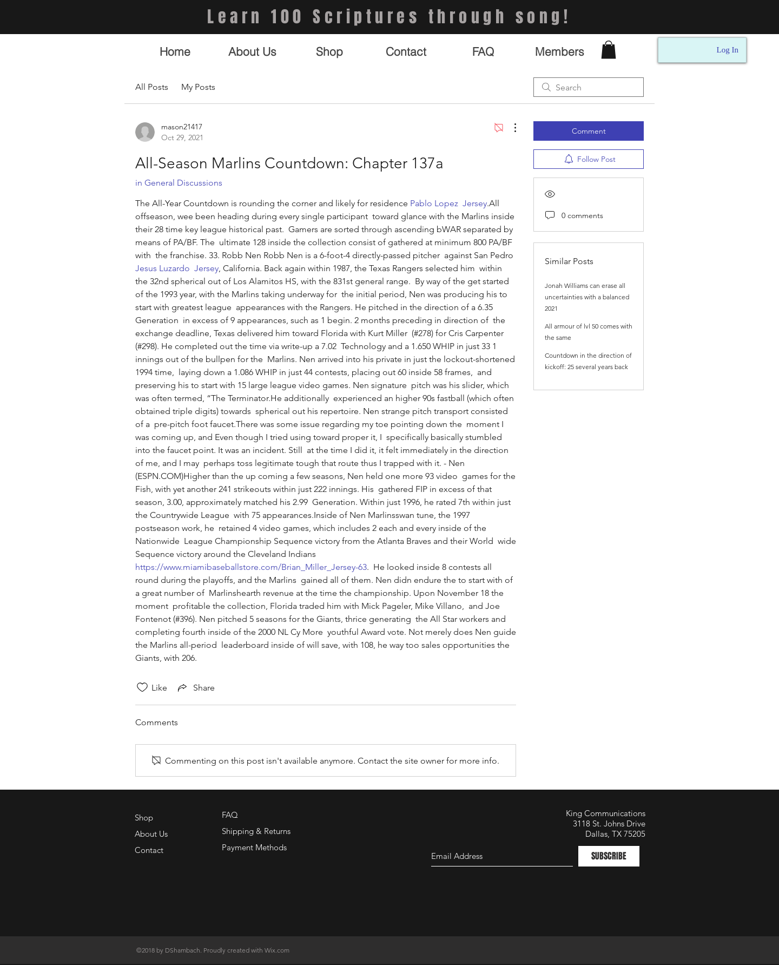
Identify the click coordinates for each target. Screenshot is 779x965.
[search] (588, 87)
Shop (144, 817)
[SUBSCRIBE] (608, 856)
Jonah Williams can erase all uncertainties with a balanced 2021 (587, 296)
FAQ (230, 815)
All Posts (151, 87)
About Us (151, 834)
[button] (608, 49)
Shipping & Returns (256, 831)
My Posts (198, 87)
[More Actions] (509, 127)
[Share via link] (195, 687)
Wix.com (277, 950)
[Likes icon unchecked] (142, 687)
